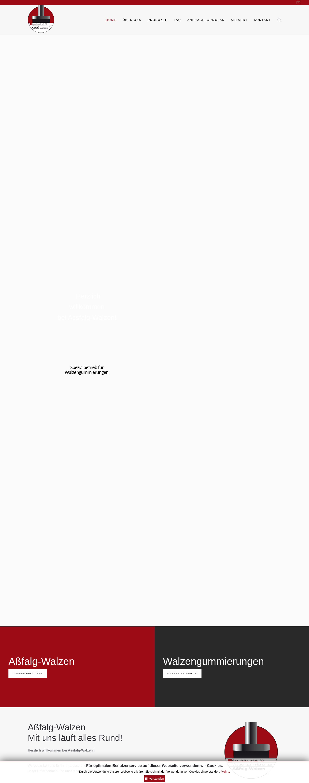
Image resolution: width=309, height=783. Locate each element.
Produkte (157, 20)
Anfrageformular (206, 20)
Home (111, 20)
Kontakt (262, 20)
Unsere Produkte (27, 673)
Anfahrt (239, 20)
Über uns (132, 20)
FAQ (177, 20)
